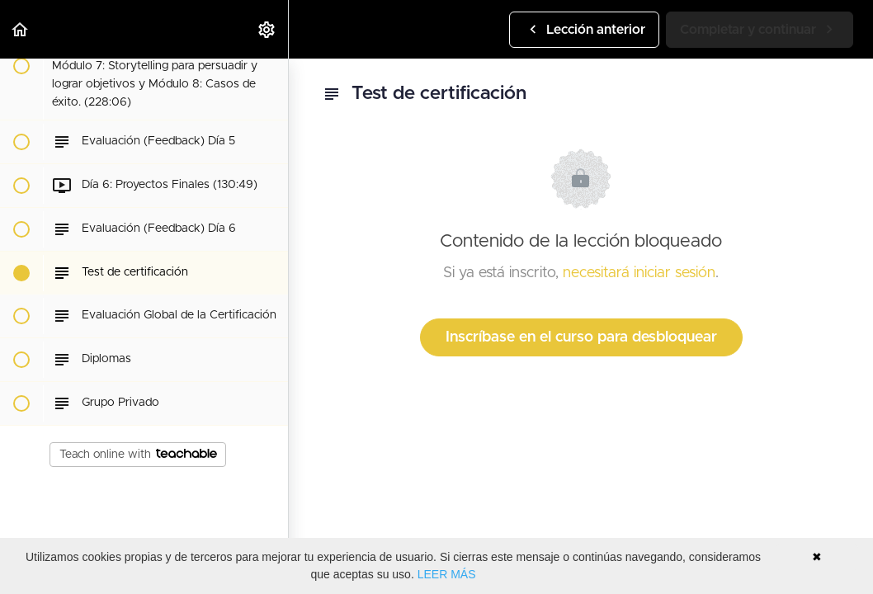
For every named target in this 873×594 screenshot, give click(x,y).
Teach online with (138, 454)
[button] (20, 29)
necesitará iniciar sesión (639, 273)
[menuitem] (267, 29)
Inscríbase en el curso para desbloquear (581, 337)
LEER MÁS (447, 574)
